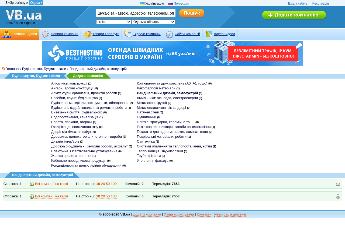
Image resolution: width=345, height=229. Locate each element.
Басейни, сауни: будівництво (74, 98)
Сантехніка (146, 141)
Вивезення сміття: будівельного (76, 112)
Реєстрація (320, 3)
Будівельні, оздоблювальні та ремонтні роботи (89, 108)
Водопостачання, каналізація (74, 117)
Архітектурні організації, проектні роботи (84, 93)
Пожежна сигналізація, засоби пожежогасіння (174, 127)
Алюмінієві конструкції (69, 83)
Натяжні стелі (148, 112)
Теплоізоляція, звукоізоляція (160, 151)
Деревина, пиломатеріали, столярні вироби (86, 136)
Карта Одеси (224, 34)
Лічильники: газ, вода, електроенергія (167, 98)
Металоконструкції (152, 103)
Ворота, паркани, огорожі (71, 122)
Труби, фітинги (149, 156)
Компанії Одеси (24, 34)
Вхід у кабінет (298, 3)
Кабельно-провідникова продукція (78, 161)
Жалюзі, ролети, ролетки (71, 156)
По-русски (181, 3)
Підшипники (146, 117)
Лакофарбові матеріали (156, 88)
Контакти (204, 214)
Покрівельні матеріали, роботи (162, 136)
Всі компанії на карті (49, 184)
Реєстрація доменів (230, 214)
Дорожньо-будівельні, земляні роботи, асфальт (89, 146)
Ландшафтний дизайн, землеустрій (98, 69)
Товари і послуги (105, 34)
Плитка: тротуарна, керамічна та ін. (166, 122)
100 (114, 184)
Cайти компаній (187, 34)
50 (108, 184)
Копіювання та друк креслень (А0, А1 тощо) (172, 83)
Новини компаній (64, 34)
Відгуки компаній (147, 34)
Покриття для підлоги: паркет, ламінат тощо (172, 132)
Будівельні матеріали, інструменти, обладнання (90, 103)
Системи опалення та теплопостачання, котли (174, 146)
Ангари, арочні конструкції (72, 88)
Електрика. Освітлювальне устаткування (84, 151)
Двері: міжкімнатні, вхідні (71, 132)
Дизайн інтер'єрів (65, 141)
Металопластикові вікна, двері (161, 108)
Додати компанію (88, 76)
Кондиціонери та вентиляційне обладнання (86, 165)
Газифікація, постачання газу (74, 127)
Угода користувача (179, 214)
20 (103, 184)
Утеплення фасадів (152, 161)
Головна (12, 69)
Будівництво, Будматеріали (44, 69)
